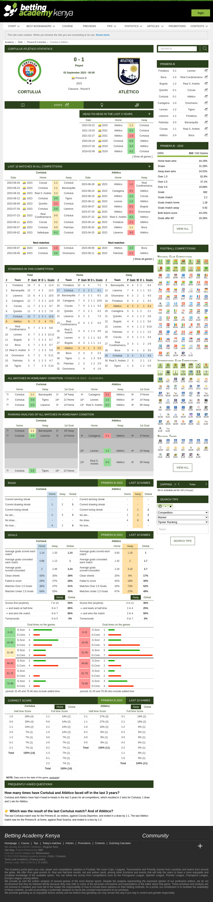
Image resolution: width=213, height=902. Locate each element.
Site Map (9, 850)
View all (182, 228)
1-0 (131, 135)
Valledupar (43, 232)
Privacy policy (37, 859)
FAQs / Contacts (57, 856)
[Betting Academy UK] (192, 846)
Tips (111, 26)
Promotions (177, 26)
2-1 (56, 203)
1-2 (131, 184)
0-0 (56, 215)
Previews (89, 26)
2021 (105, 130)
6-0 (131, 141)
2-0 (56, 208)
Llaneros (68, 208)
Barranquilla (68, 188)
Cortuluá (29, 92)
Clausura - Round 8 (79, 88)
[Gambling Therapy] (35, 898)
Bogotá (144, 206)
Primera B (79, 78)
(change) (188, 490)
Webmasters (43, 853)
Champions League (197, 875)
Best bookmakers (40, 26)
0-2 (131, 130)
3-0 (56, 198)
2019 (105, 146)
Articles (155, 26)
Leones (118, 201)
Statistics (134, 26)
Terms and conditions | (17, 859)
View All (182, 467)
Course (67, 26)
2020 (105, 141)
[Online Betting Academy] (169, 846)
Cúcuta (43, 182)
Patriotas (68, 227)
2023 (79, 83)
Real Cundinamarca (43, 215)
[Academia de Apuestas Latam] (184, 846)
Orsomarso (68, 253)
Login (201, 13)
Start (14, 26)
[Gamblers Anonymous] (41, 898)
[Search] (203, 48)
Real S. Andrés (43, 193)
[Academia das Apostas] (153, 846)
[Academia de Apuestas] (176, 846)
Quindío (43, 203)
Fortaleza (118, 222)
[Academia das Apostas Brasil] (161, 846)
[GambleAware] (15, 898)
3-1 (131, 190)
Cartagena (118, 190)
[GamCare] (29, 898)
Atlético (128, 92)
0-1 (56, 232)
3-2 (131, 146)
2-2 (56, 193)
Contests (199, 26)
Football (90, 869)
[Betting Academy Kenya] (145, 846)
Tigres (68, 198)
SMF (40, 850)
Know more (102, 35)
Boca (144, 227)
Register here (50, 847)
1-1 (131, 125)
